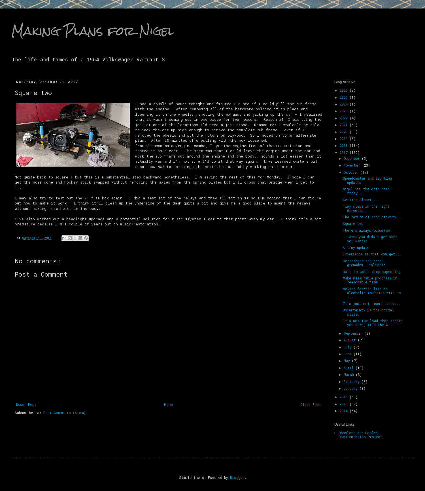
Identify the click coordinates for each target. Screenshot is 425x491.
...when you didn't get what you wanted (370, 238)
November (353, 165)
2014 (345, 410)
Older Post (310, 404)
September (354, 333)
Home (168, 404)
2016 (345, 397)
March (350, 374)
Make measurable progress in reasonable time (370, 280)
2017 (345, 152)
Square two (353, 223)
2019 (345, 138)
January (352, 388)
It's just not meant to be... (372, 303)
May (348, 360)
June (349, 354)
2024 (345, 104)
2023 (345, 111)
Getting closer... (360, 199)
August (351, 340)
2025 (345, 97)
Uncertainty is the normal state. (368, 312)
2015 (345, 404)
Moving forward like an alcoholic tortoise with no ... (372, 293)
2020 (345, 132)
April (350, 367)
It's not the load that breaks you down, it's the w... (372, 322)
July (349, 347)
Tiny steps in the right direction (366, 208)
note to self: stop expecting (371, 271)
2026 (345, 90)
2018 (345, 145)
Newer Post (26, 404)
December (353, 158)
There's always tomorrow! (367, 230)
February (353, 381)
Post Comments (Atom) (64, 412)
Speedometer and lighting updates (367, 180)
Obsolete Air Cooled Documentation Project (360, 434)
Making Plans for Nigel (92, 31)
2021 (345, 124)
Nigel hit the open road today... (366, 191)
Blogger (237, 477)
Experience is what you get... (372, 254)
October (352, 172)
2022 (345, 118)
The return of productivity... (372, 217)
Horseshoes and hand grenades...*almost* (364, 263)
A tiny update (356, 247)
